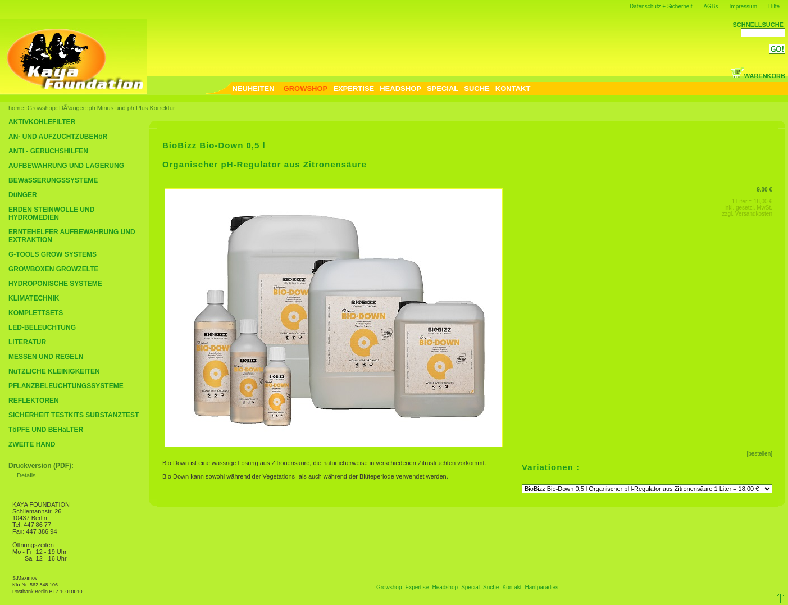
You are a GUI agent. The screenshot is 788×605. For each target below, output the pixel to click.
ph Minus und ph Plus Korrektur (132, 107)
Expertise (417, 587)
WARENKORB (758, 75)
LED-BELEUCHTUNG (42, 327)
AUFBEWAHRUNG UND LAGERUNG (66, 166)
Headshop (445, 587)
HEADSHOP (400, 88)
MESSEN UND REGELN (45, 357)
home (16, 107)
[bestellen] (759, 454)
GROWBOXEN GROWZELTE (53, 269)
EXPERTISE (353, 88)
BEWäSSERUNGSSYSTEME (53, 180)
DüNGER (22, 195)
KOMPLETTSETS (35, 313)
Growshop (42, 107)
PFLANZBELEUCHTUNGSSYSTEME (66, 386)
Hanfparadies (541, 587)
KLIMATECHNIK (33, 298)
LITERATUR (27, 342)
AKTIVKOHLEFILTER (41, 122)
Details (26, 475)
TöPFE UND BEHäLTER (45, 430)
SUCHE (477, 88)
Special (470, 587)
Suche (491, 587)
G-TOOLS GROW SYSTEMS (52, 254)
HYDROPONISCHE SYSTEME (55, 284)
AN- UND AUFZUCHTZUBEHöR (57, 136)
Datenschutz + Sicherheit (661, 6)
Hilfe (774, 6)
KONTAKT (513, 88)
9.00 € (764, 189)
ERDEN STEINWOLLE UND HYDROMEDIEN (51, 213)
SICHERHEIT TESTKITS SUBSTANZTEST (73, 415)
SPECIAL (442, 88)
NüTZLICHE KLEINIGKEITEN (54, 371)
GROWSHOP (306, 88)
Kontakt (512, 587)
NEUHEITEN (253, 88)
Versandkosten (753, 214)
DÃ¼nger (72, 107)
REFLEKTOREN (33, 400)
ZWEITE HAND (31, 444)
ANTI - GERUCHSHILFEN (48, 151)
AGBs (710, 6)
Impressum (743, 6)
